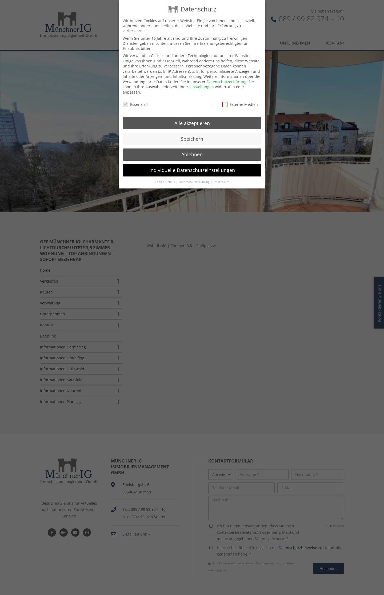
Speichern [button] (192, 132)
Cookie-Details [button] (165, 175)
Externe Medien (240, 97)
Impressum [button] (221, 175)
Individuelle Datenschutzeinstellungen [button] (192, 163)
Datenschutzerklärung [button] (194, 175)
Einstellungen (201, 80)
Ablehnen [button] (192, 148)
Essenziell (135, 97)
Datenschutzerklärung (226, 75)
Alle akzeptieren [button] (192, 116)
